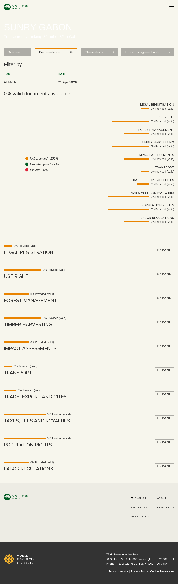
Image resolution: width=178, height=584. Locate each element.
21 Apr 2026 (67, 82)
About (161, 498)
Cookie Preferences (162, 571)
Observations (141, 517)
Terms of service (118, 571)
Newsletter (165, 507)
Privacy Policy (139, 571)
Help (134, 526)
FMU (7, 74)
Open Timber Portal (16, 7)
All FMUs (10, 82)
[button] (138, 498)
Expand (164, 249)
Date (62, 74)
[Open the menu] (171, 6)
